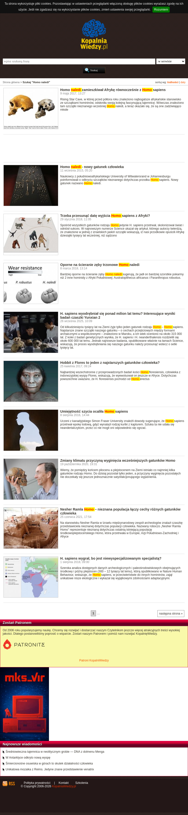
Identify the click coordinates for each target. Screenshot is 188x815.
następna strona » (171, 613)
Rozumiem (161, 9)
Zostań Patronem (17, 623)
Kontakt (64, 783)
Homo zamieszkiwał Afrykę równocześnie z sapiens (113, 90)
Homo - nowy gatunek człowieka (92, 167)
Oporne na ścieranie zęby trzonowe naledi (100, 265)
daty (183, 82)
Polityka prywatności (37, 783)
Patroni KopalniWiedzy (94, 660)
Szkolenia (81, 783)
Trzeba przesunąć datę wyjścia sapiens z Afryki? (105, 216)
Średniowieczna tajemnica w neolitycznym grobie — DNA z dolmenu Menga (55, 751)
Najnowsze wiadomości (22, 744)
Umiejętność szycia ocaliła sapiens (94, 411)
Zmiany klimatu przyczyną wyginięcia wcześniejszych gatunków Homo (117, 460)
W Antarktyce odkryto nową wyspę (28, 757)
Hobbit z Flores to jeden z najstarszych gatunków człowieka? (110, 363)
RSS (11, 783)
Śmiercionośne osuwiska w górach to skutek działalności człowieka (49, 763)
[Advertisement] (92, 148)
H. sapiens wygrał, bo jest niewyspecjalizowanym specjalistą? (110, 558)
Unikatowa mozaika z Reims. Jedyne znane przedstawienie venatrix (50, 769)
